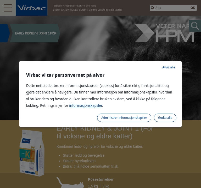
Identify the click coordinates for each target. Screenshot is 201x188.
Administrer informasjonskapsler (124, 117)
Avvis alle (168, 67)
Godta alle (165, 117)
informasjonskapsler (85, 105)
